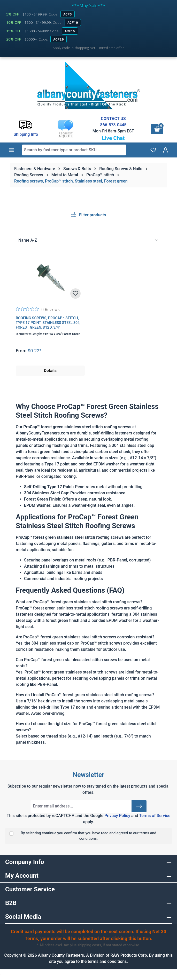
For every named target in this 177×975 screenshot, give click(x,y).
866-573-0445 (113, 124)
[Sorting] (88, 240)
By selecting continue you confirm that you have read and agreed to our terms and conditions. (88, 836)
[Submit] (139, 806)
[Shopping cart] (157, 129)
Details (50, 370)
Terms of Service (154, 815)
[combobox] (74, 150)
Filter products (88, 214)
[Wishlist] (153, 150)
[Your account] (165, 150)
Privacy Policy (117, 815)
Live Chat (113, 138)
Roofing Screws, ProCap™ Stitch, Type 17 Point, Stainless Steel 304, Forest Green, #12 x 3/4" (48, 322)
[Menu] (11, 150)
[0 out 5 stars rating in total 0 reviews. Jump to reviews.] (38, 309)
